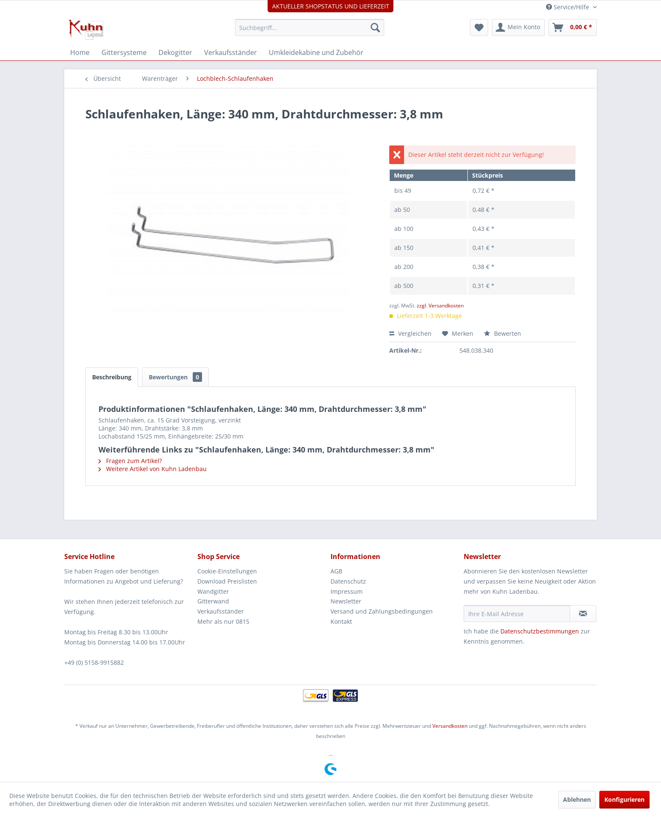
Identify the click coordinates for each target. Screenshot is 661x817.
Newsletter (345, 601)
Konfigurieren (624, 799)
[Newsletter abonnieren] (583, 613)
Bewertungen (175, 377)
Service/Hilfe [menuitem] (568, 7)
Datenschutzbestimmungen (539, 631)
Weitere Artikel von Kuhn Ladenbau (152, 469)
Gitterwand (213, 601)
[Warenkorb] (573, 27)
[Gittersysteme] (124, 52)
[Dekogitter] (175, 52)
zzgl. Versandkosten (440, 305)
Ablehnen (577, 799)
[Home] (80, 52)
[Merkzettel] (479, 27)
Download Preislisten (227, 581)
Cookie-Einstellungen (227, 571)
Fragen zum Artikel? (130, 461)
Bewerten (502, 333)
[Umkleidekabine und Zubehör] (316, 52)
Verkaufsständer (220, 611)
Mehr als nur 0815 (223, 621)
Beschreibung (111, 377)
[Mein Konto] (518, 27)
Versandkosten (449, 725)
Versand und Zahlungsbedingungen (381, 611)
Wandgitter (213, 591)
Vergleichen (410, 333)
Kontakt (341, 621)
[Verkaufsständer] (230, 52)
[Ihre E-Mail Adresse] (517, 613)
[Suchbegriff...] (309, 27)
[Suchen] (375, 27)
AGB (336, 571)
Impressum (346, 591)
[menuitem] (309, 27)
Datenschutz (348, 581)
